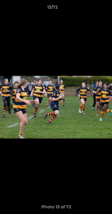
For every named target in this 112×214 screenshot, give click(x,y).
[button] (90, 8)
